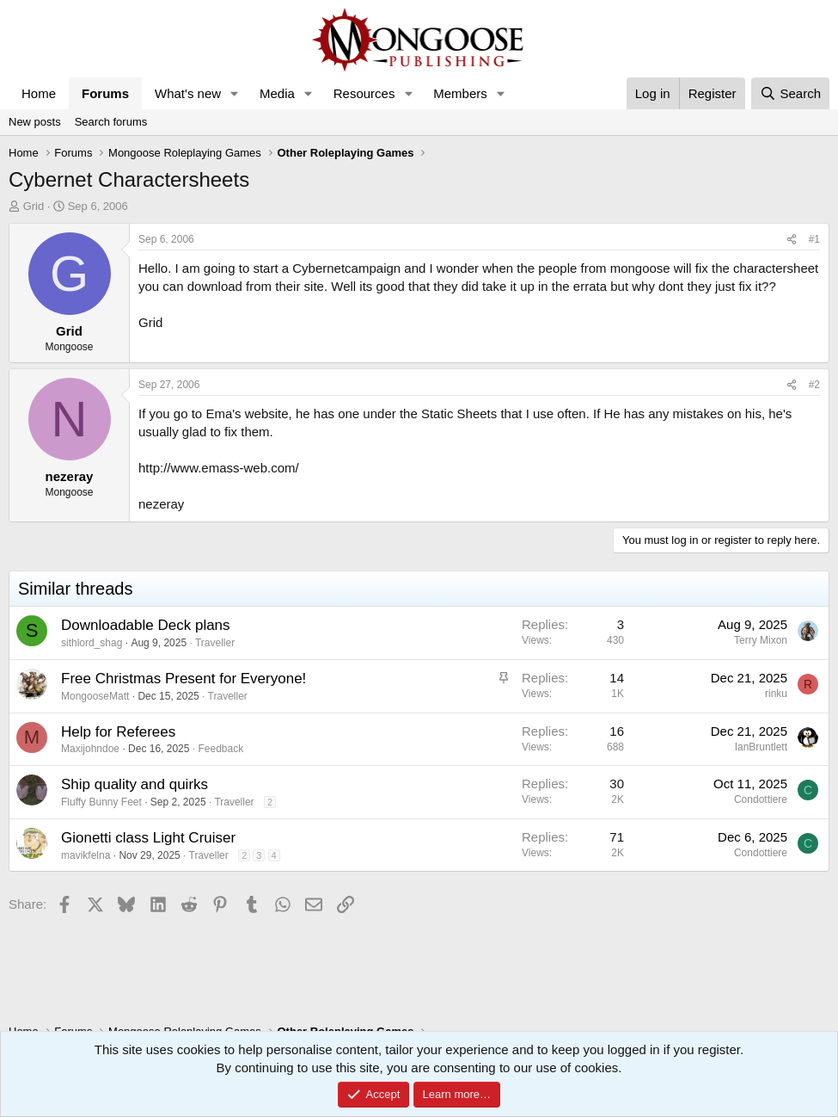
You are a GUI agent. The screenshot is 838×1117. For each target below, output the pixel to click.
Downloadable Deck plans (145, 625)
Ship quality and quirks (134, 784)
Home (38, 93)
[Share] (791, 240)
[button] (235, 93)
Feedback (220, 749)
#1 (814, 239)
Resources (364, 93)
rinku (776, 694)
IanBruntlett (761, 747)
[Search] (790, 93)
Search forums (111, 121)
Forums (105, 93)
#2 (814, 385)
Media (277, 93)
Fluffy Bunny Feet (101, 802)
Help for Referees (118, 732)
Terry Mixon (760, 640)
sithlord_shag (91, 643)
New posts (35, 121)
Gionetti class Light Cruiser (148, 838)
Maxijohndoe (90, 749)
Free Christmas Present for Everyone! (183, 678)
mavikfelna (85, 855)
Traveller (215, 643)
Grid (34, 206)
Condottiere (760, 799)
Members (460, 93)
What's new (188, 93)
